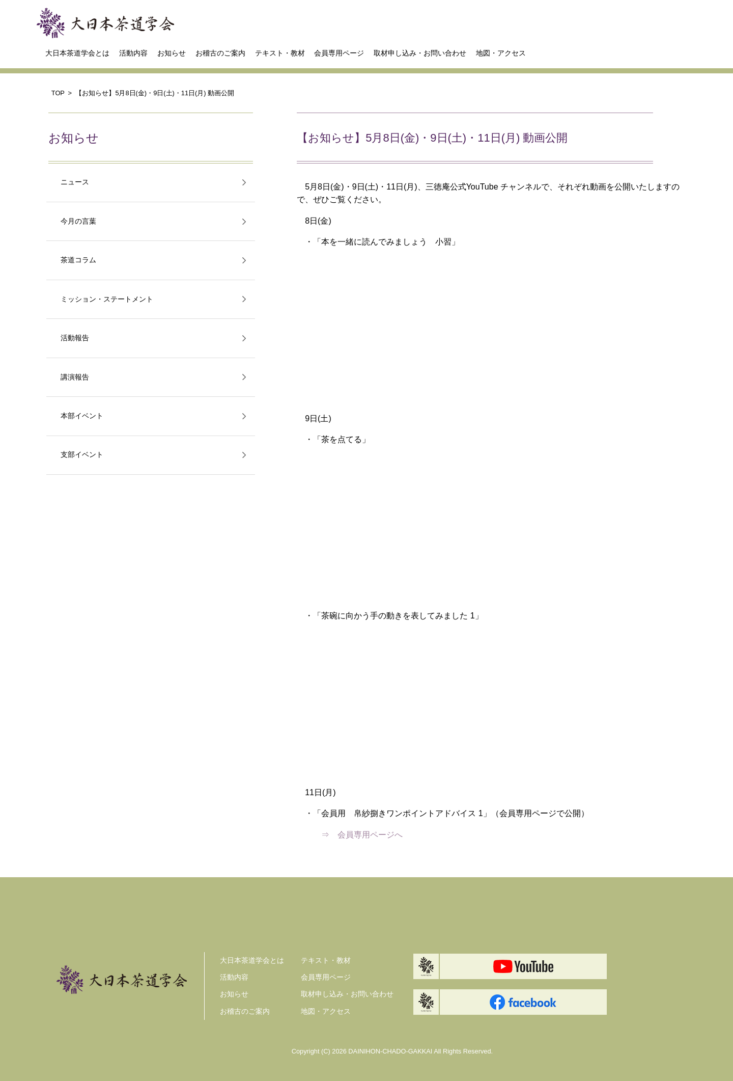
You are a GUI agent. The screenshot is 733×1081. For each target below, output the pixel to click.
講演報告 (75, 377)
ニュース (75, 182)
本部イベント (82, 416)
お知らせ (171, 53)
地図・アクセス (501, 53)
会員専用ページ (339, 53)
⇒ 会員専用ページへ (358, 834)
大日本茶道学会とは (77, 53)
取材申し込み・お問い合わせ (420, 53)
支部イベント (82, 454)
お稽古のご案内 (220, 53)
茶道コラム (78, 260)
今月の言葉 (78, 221)
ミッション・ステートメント (107, 299)
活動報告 (75, 338)
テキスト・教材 (280, 53)
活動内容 (133, 53)
